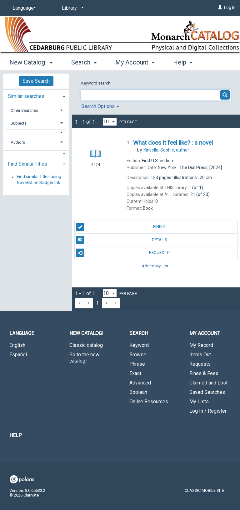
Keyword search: (96, 83)
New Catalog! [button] (30, 61)
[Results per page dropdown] (110, 122)
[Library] (72, 8)
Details (121, 240)
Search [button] (83, 61)
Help (15, 435)
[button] (36, 132)
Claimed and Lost (208, 383)
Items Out (200, 355)
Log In (230, 7)
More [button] (185, 62)
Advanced (140, 383)
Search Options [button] (100, 106)
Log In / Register (208, 411)
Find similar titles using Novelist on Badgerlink (39, 179)
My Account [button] (134, 61)
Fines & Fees (203, 373)
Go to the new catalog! (84, 358)
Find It (121, 227)
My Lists (199, 401)
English (17, 345)
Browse (137, 355)
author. (166, 149)
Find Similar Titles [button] (27, 164)
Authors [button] (18, 142)
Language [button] (21, 333)
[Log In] (220, 7)
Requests (200, 364)
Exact (135, 373)
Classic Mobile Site (204, 490)
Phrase (137, 364)
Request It (123, 253)
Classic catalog (86, 345)
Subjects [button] (19, 123)
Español (18, 355)
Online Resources (148, 401)
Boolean (138, 392)
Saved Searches (207, 392)
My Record (201, 345)
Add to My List (155, 265)
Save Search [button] (36, 81)
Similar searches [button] (26, 96)
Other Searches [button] (24, 110)
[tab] (36, 96)
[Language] (23, 8)
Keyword (139, 345)
